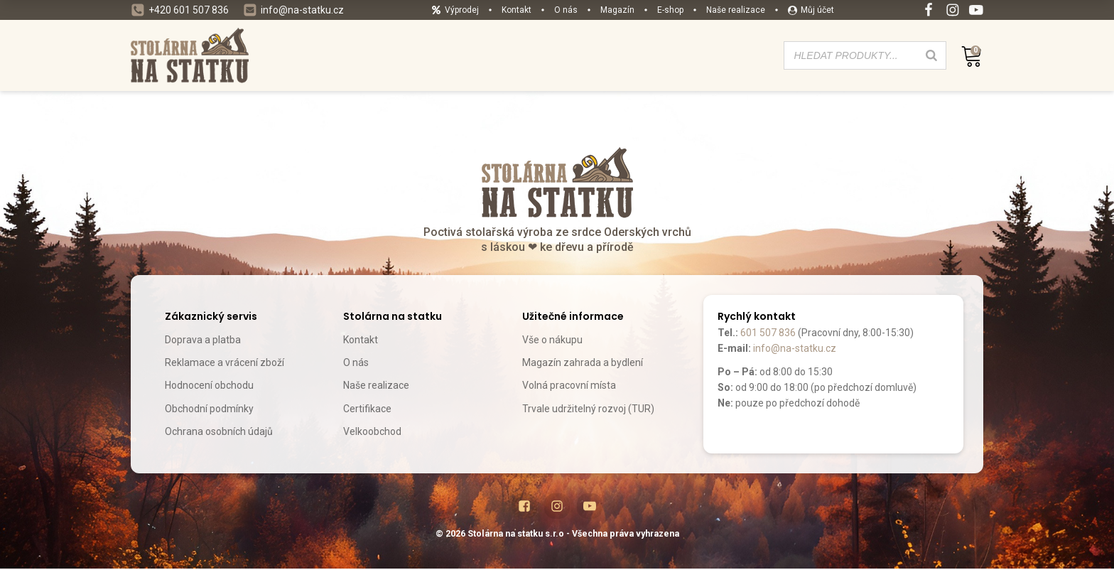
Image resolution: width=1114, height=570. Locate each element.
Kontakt (360, 339)
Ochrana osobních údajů (219, 431)
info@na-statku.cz (794, 348)
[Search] (931, 55)
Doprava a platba (203, 339)
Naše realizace (376, 385)
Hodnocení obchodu (209, 385)
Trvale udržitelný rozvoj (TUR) (588, 408)
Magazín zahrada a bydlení (582, 362)
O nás (356, 362)
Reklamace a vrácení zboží (224, 362)
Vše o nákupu (552, 339)
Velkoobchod (372, 431)
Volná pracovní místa (569, 385)
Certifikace (367, 408)
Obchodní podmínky (209, 408)
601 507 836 (768, 332)
